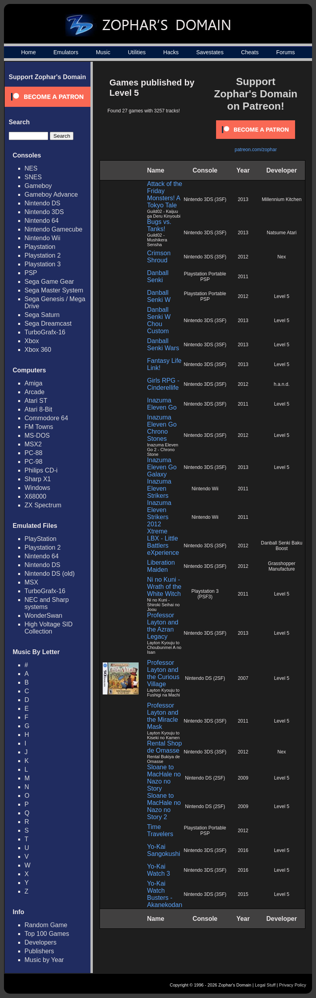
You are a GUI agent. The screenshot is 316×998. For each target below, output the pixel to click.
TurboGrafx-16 (44, 332)
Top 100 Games (46, 933)
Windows (37, 487)
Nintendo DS (42, 203)
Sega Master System (53, 290)
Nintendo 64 (41, 220)
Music (103, 52)
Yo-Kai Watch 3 (158, 870)
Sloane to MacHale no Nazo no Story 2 (164, 806)
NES (31, 168)
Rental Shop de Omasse (164, 747)
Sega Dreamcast (47, 323)
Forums (285, 52)
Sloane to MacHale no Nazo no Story (164, 778)
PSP (30, 272)
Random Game (46, 925)
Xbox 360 (37, 349)
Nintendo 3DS (44, 212)
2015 (243, 894)
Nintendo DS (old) (49, 573)
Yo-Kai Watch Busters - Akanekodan (164, 894)
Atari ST (35, 400)
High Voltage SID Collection (48, 628)
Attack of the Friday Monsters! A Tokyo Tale (164, 194)
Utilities (137, 52)
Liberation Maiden (161, 566)
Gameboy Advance (51, 194)
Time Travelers (160, 830)
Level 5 (282, 296)
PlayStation (40, 538)
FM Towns (38, 426)
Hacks (171, 52)
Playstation (39, 246)
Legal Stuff (265, 985)
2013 (243, 199)
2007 (243, 678)
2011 (243, 276)
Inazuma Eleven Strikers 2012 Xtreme (159, 517)
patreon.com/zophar (256, 149)
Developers (40, 942)
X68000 (35, 496)
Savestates (210, 52)
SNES (33, 177)
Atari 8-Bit (38, 409)
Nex (281, 257)
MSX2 (33, 444)
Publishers (39, 951)
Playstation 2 (42, 255)
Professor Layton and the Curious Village (163, 673)
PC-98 (33, 461)
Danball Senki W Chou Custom (159, 320)
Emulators (65, 52)
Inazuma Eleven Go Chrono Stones (162, 428)
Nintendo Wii (42, 238)
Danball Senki (157, 276)
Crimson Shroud (159, 257)
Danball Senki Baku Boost (282, 545)
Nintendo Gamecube (53, 229)
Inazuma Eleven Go (162, 404)
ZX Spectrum (42, 505)
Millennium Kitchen (282, 199)
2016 (243, 850)
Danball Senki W (159, 296)
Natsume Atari (281, 232)
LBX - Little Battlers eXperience (163, 545)
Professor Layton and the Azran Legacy (162, 626)
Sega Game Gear (49, 281)
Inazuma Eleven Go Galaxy (162, 467)
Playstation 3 (42, 264)
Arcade (34, 392)
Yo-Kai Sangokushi (163, 850)
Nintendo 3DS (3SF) (205, 199)
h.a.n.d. (282, 384)
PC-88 (33, 453)
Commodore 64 (46, 418)
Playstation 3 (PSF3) (205, 594)
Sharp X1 (37, 479)
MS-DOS (37, 435)
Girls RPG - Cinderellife (163, 384)
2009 (243, 778)
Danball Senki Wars (163, 344)
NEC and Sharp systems (46, 603)
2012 (243, 257)
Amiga (33, 383)
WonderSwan (43, 615)
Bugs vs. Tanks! (159, 225)
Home (28, 52)
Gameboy (38, 185)
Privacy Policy (292, 985)
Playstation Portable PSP (205, 276)
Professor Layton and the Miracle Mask (162, 716)
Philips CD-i (41, 470)
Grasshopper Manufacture (281, 566)
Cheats (249, 52)
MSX (31, 582)
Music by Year (44, 959)
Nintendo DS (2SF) (205, 678)
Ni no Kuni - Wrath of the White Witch (164, 586)
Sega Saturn (42, 314)
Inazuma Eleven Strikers (159, 488)
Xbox (31, 341)
